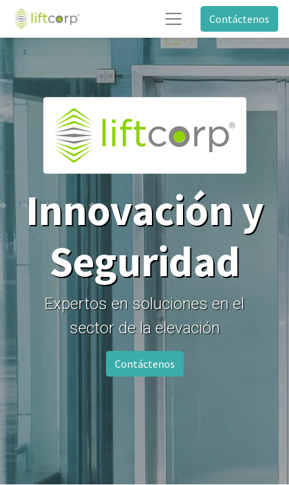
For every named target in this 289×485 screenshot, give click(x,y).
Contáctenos (239, 19)
